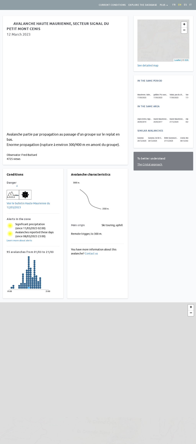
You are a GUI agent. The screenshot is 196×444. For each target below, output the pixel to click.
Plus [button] (164, 5)
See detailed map (147, 65)
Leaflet (177, 60)
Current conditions (112, 5)
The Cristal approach (150, 164)
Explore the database (142, 5)
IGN (186, 60)
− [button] (184, 30)
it (190, 4)
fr (174, 4)
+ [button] (184, 25)
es (185, 4)
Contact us (91, 253)
